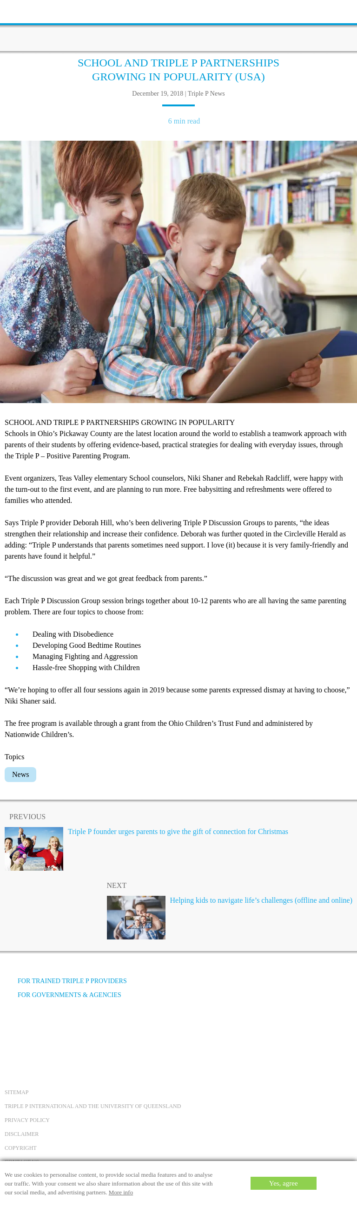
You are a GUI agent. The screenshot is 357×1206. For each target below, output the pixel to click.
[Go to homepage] (178, 25)
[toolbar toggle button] (23, 10)
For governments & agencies (63, 994)
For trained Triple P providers (66, 981)
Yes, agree (283, 1183)
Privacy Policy (27, 1120)
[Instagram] (64, 1029)
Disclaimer (22, 1134)
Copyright (21, 1148)
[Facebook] (14, 1029)
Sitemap (16, 1092)
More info (121, 1192)
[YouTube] (39, 1029)
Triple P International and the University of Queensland (93, 1106)
